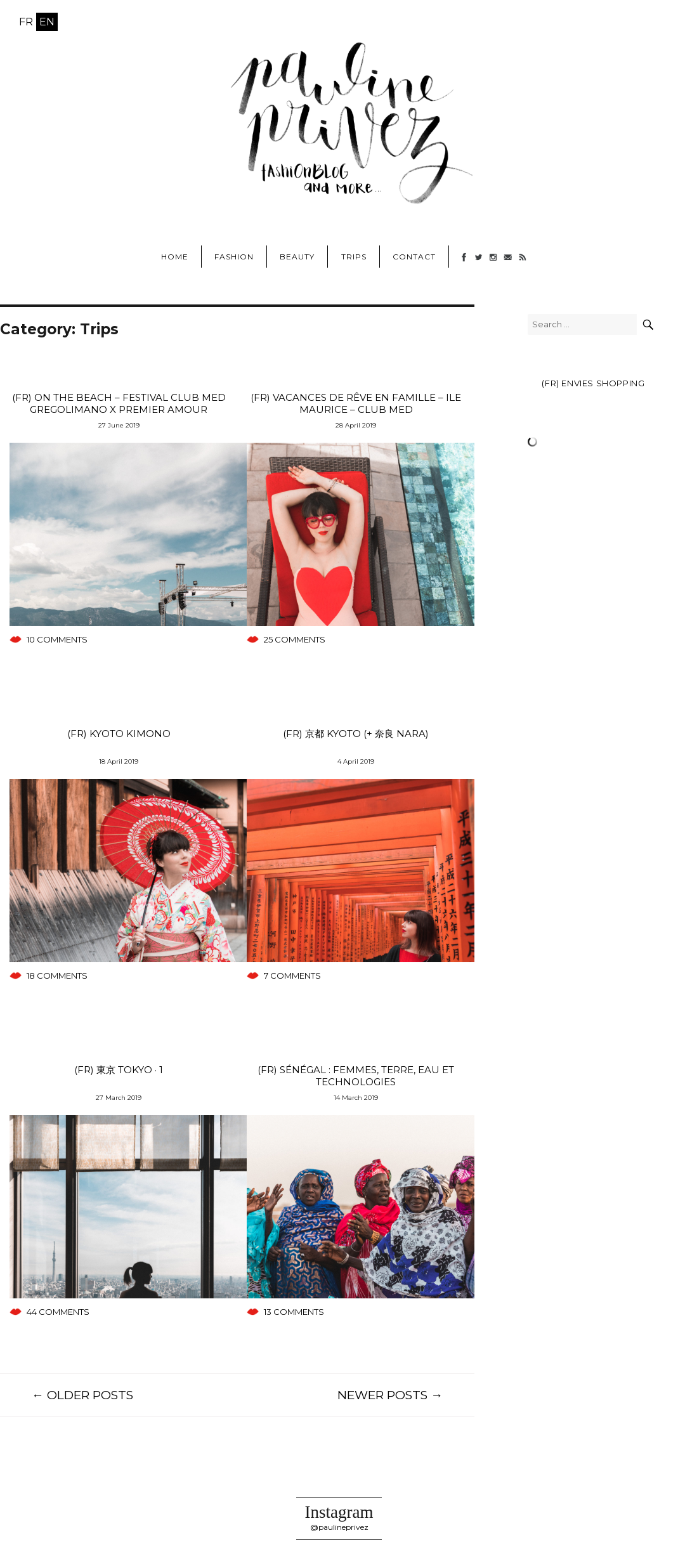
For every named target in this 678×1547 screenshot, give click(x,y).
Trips (354, 256)
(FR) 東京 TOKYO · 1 (118, 1070)
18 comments (57, 975)
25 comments (294, 639)
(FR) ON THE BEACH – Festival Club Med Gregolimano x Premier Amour (119, 403)
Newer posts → (390, 1395)
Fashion (234, 256)
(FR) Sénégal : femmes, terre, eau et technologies (356, 1076)
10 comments (57, 639)
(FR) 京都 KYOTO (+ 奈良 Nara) (356, 734)
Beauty (297, 256)
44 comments (58, 1312)
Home (174, 256)
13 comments (294, 1312)
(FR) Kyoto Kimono (119, 734)
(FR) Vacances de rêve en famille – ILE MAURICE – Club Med (356, 403)
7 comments (292, 975)
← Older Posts (82, 1395)
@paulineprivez (339, 1527)
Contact (414, 256)
